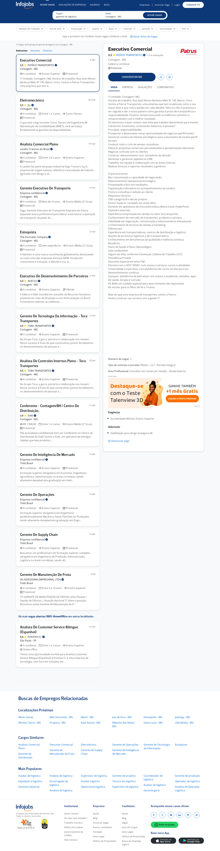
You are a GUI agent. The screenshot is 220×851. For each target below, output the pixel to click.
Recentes (35, 50)
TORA (41, 326)
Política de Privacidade (104, 841)
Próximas (47, 50)
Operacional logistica (93, 786)
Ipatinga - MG (182, 717)
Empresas (145, 4)
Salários (95, 4)
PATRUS (42, 65)
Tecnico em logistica (124, 781)
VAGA (114, 87)
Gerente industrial (28, 786)
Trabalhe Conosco (73, 822)
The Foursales (35, 237)
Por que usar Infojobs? (75, 818)
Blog (107, 4)
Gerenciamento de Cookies (73, 833)
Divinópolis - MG (153, 717)
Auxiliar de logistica (29, 775)
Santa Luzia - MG (153, 722)
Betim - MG (87, 717)
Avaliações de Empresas (72, 4)
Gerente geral (152, 790)
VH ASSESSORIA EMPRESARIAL (42, 579)
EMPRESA (127, 87)
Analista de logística (61, 790)
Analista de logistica (61, 775)
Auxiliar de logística (155, 785)
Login (177, 4)
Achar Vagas (47, 4)
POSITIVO (36, 637)
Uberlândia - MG (184, 722)
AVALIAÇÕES (145, 87)
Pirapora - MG (58, 722)
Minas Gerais (25, 717)
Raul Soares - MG (91, 722)
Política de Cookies (73, 827)
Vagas (125, 822)
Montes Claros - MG (29, 722)
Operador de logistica (187, 781)
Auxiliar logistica (90, 781)
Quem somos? (71, 813)
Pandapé (97, 831)
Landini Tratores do (36, 149)
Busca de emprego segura (131, 843)
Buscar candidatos (102, 827)
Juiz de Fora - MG (122, 717)
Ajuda (96, 813)
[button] (154, 15)
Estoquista (181, 744)
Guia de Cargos (130, 827)
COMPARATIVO (165, 87)
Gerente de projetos (124, 775)
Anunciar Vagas (101, 822)
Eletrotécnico (88, 744)
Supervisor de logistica (125, 786)
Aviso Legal (98, 836)
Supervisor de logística (94, 775)
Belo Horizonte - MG (61, 717)
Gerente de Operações (125, 744)
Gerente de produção (187, 775)
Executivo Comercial (61, 744)
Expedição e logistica (30, 781)
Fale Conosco (70, 839)
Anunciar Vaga (162, 4)
